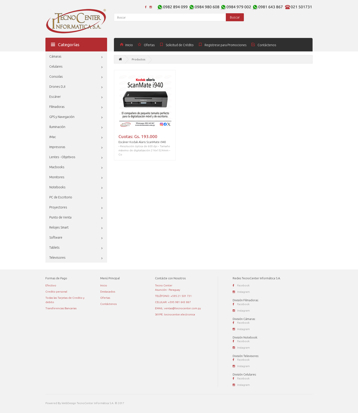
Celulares (56, 66)
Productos (138, 59)
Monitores (56, 177)
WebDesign (69, 403)
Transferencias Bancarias (60, 308)
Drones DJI (57, 86)
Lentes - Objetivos (62, 157)
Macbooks (56, 167)
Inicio (103, 285)
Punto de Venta (60, 217)
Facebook (241, 285)
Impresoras (57, 147)
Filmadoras (57, 107)
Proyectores (58, 207)
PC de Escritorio (60, 197)
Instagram (241, 291)
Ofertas (105, 297)
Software (55, 237)
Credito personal (56, 291)
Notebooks (57, 187)
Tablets (54, 247)
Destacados (107, 291)
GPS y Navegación (61, 117)
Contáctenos (108, 303)
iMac (52, 137)
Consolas (56, 76)
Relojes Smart (58, 227)
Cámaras (55, 56)
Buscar (235, 17)
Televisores (57, 257)
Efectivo (50, 285)
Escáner (55, 97)
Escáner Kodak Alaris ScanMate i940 (142, 142)
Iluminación (57, 127)
